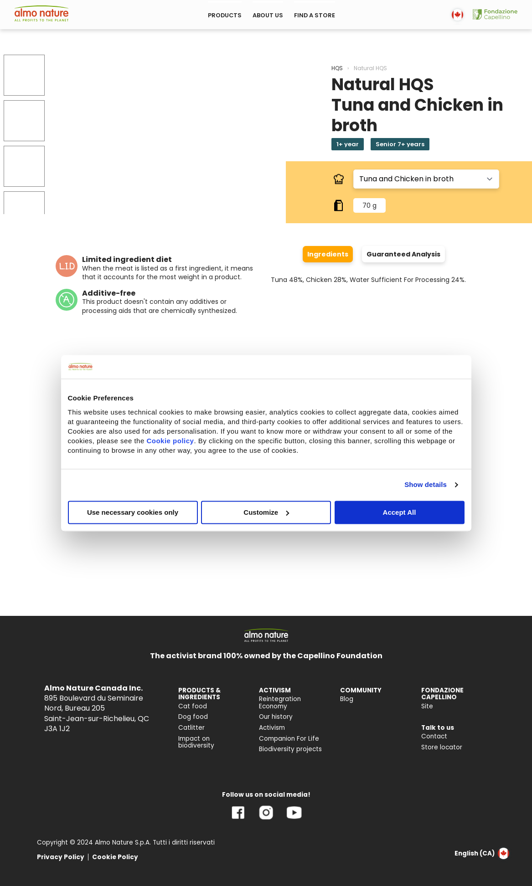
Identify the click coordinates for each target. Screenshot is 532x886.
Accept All (399, 512)
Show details (425, 484)
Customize (266, 512)
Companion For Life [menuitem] (289, 738)
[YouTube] (294, 819)
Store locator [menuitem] (441, 747)
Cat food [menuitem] (192, 706)
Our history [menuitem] (276, 716)
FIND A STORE (314, 15)
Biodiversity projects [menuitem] (290, 749)
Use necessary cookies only (132, 512)
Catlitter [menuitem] (191, 727)
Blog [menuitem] (346, 699)
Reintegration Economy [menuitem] (280, 703)
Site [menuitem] (427, 706)
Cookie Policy (115, 857)
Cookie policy (170, 441)
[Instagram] (266, 819)
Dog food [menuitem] (193, 716)
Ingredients (327, 254)
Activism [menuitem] (272, 727)
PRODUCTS (225, 15)
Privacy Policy (60, 857)
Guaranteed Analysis (403, 254)
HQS (337, 68)
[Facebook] (238, 819)
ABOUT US (268, 15)
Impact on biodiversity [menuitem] (196, 742)
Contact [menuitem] (434, 736)
